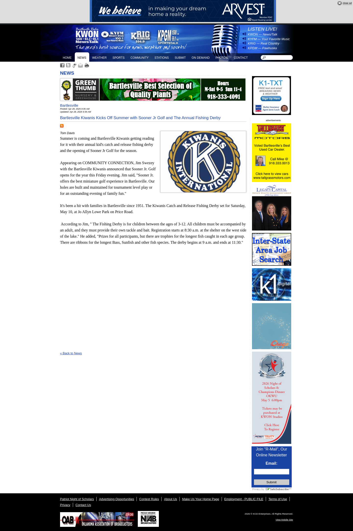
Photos (221, 57)
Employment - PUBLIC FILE (243, 499)
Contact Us (83, 505)
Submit (180, 57)
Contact (241, 57)
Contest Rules (149, 499)
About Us (170, 499)
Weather (99, 57)
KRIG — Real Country (263, 43)
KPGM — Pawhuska (262, 48)
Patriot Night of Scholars (77, 499)
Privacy (65, 505)
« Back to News (71, 353)
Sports (119, 57)
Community (139, 57)
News (81, 57)
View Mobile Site (284, 519)
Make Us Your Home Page (200, 499)
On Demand (201, 57)
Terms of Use (277, 499)
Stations (161, 57)
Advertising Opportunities (116, 499)
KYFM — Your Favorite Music (269, 39)
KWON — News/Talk (262, 34)
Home (67, 57)
